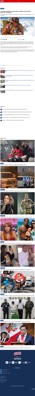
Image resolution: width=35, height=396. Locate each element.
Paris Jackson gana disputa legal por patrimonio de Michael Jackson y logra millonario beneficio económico (16, 217)
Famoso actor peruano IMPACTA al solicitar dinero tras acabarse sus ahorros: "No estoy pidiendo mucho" (15, 114)
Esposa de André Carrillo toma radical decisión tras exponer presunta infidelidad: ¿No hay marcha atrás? (15, 269)
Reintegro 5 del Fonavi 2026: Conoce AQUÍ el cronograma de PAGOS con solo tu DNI (13, 120)
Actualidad (2, 8)
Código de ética (2, 376)
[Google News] (19, 358)
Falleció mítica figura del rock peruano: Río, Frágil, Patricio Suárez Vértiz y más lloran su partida (14, 109)
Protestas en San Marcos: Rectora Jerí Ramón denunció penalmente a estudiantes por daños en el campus (16, 117)
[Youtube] (16, 358)
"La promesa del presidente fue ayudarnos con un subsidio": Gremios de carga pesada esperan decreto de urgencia (17, 295)
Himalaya (12, 65)
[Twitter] (15, 358)
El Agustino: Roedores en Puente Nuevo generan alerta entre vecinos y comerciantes (18, 85)
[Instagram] (18, 358)
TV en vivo (1, 378)
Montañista (15, 65)
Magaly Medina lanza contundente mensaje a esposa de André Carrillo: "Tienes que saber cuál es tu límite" (16, 243)
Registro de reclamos (3, 377)
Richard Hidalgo (23, 65)
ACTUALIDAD (8, 65)
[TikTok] (20, 358)
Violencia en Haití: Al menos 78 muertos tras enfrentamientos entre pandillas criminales (13, 164)
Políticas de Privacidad (3, 380)
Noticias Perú (18, 65)
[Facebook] (14, 358)
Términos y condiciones (3, 379)
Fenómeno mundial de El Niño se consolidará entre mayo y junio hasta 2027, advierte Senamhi (19, 90)
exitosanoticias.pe (4, 371)
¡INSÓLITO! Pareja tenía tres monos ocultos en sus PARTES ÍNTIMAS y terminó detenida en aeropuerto (15, 321)
